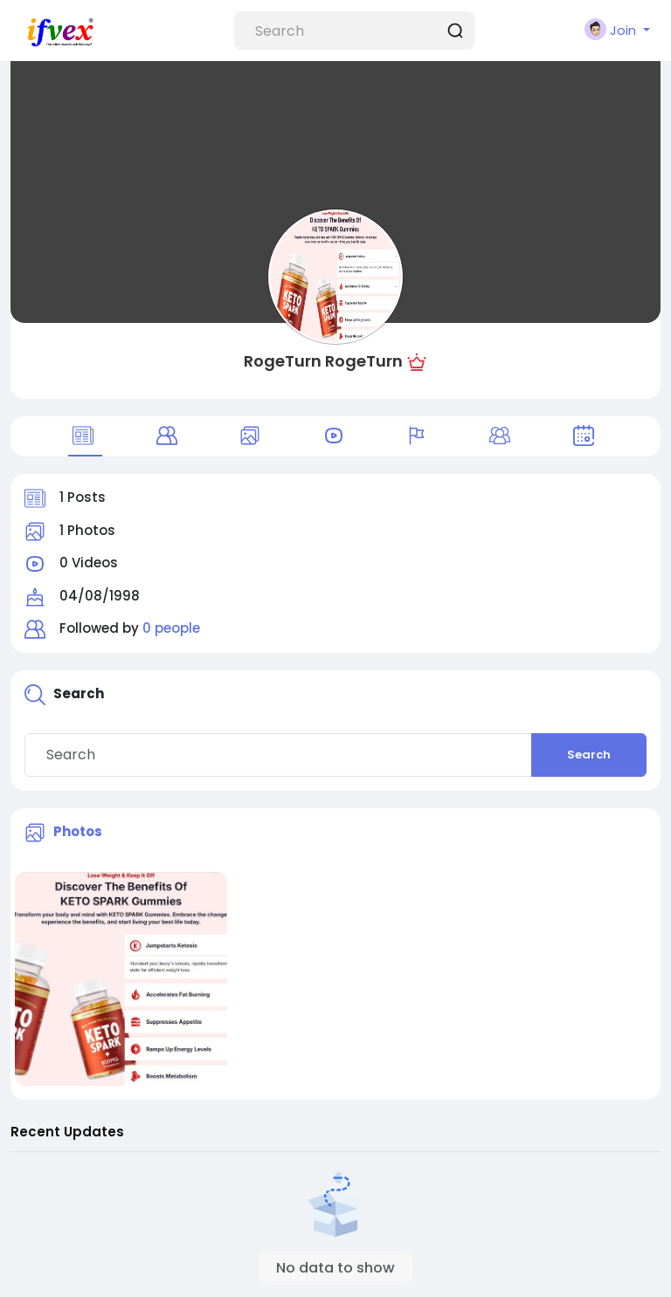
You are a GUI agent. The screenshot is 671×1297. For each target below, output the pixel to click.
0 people (171, 628)
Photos (77, 831)
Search (589, 754)
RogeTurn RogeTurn (323, 361)
